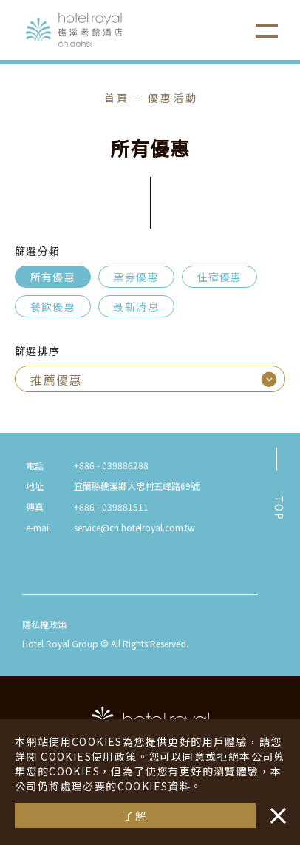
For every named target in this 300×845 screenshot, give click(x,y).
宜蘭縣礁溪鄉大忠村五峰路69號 (137, 485)
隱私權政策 (44, 624)
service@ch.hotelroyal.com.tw (134, 527)
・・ (275, 808)
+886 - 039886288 (111, 465)
